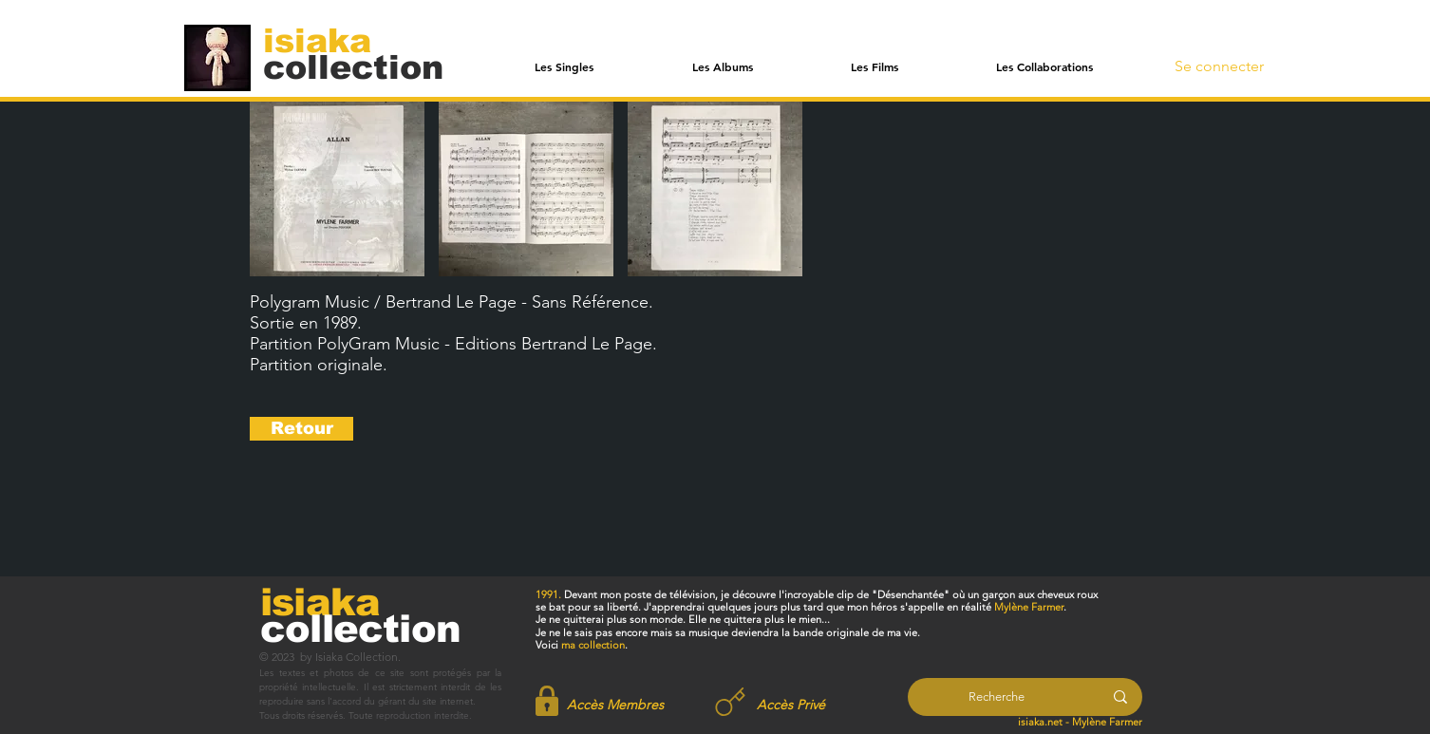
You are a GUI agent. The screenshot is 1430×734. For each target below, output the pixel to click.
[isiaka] (328, 39)
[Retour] (301, 429)
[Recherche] (996, 697)
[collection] (353, 67)
